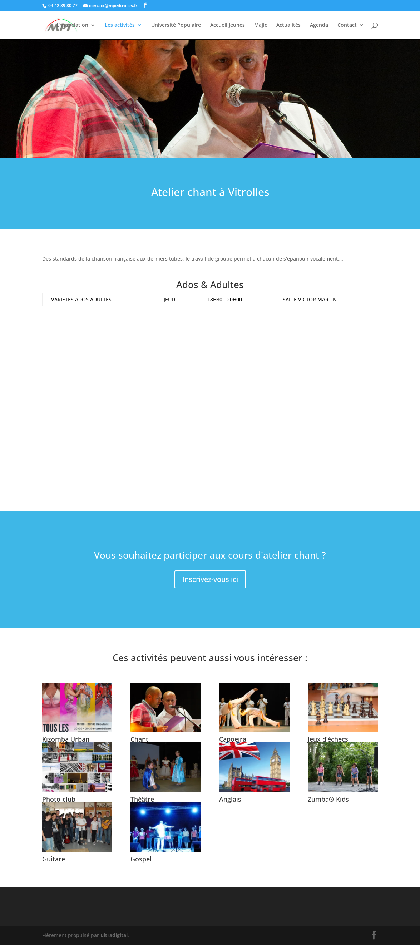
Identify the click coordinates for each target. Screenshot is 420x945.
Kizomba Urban (65, 739)
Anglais (230, 799)
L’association (72, 25)
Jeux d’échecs (328, 739)
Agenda (319, 25)
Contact (347, 25)
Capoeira (232, 739)
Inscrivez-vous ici (210, 579)
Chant (139, 739)
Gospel (141, 859)
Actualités (288, 25)
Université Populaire (176, 25)
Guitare (53, 859)
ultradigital (114, 935)
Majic (260, 25)
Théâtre (142, 799)
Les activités (120, 25)
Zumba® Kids (328, 799)
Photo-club (58, 799)
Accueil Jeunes (227, 25)
